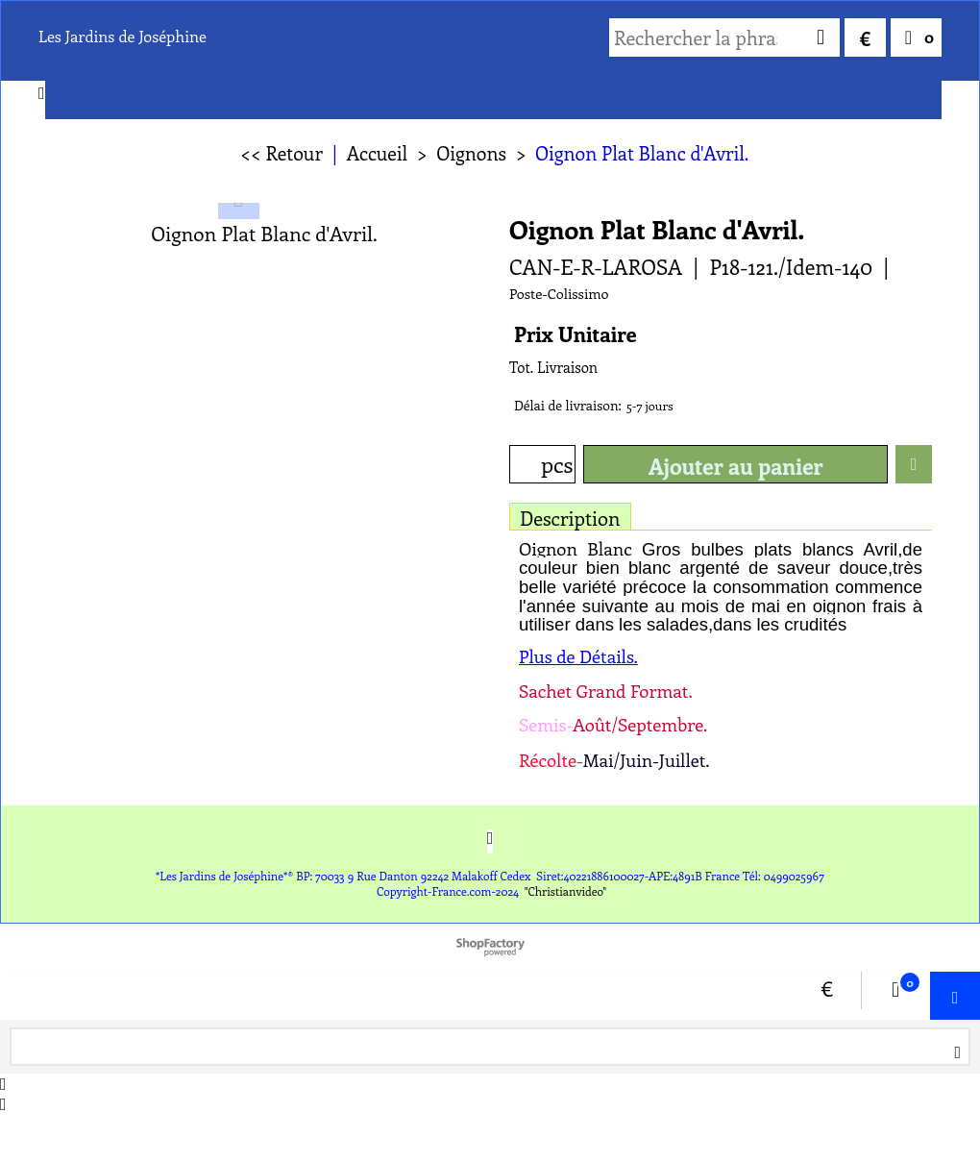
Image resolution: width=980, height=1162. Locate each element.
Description (570, 518)
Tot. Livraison (553, 367)
